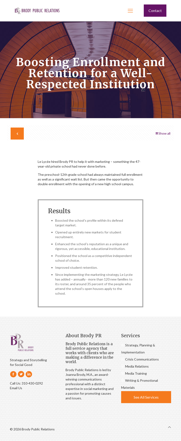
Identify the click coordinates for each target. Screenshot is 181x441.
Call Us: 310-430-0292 (26, 383)
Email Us (16, 388)
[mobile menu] (130, 11)
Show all (162, 133)
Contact (155, 10)
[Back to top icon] (169, 427)
